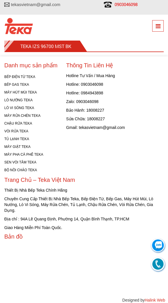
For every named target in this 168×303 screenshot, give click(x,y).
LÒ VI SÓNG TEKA (19, 108)
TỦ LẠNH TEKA (16, 139)
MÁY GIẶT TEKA (17, 147)
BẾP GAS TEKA (16, 85)
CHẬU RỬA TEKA (18, 123)
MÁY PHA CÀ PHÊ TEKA (23, 155)
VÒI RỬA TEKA (16, 131)
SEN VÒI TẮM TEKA (20, 162)
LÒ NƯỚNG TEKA (18, 100)
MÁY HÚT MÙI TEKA (20, 92)
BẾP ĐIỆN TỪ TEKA (19, 77)
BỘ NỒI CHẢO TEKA (20, 170)
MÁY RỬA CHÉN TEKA (22, 116)
